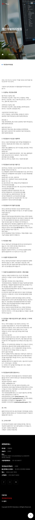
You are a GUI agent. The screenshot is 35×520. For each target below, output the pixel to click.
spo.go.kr (19, 400)
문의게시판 (19, 227)
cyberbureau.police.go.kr (21, 402)
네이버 (16, 482)
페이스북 (4, 482)
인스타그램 (10, 482)
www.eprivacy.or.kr (18, 398)
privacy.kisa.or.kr (19, 396)
